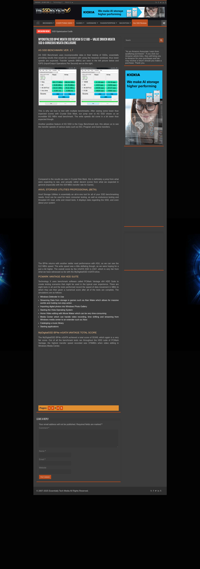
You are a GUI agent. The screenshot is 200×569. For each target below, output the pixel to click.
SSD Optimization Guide (62, 31)
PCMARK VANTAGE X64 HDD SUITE (58, 276)
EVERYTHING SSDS (64, 23)
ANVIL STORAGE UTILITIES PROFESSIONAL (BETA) (67, 189)
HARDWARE (91, 23)
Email (42, 459)
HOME (38, 22)
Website (42, 468)
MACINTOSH (124, 23)
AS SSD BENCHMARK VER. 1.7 (55, 50)
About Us (68, 2)
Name (42, 451)
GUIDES (79, 23)
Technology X (57, 2)
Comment (44, 428)
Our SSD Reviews (140, 23)
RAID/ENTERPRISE (107, 23)
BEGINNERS (48, 23)
